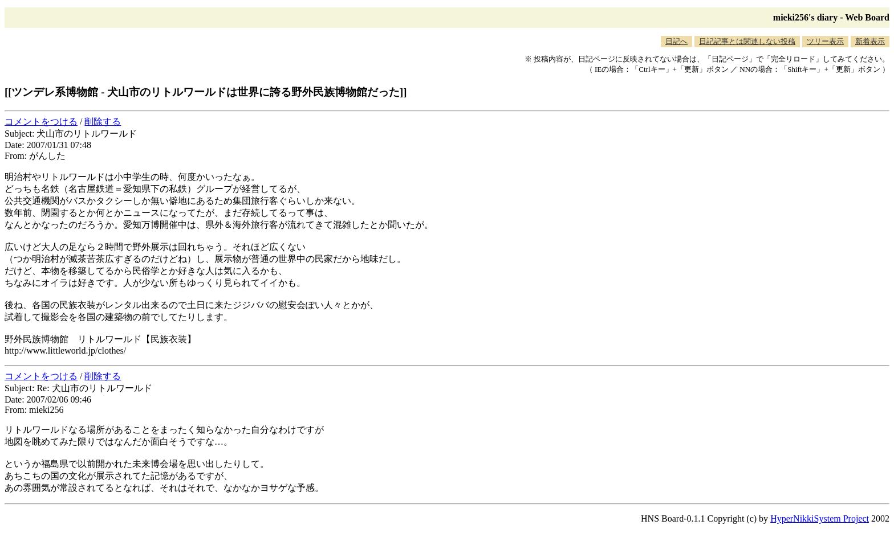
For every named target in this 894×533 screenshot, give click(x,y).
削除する (102, 121)
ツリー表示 (825, 41)
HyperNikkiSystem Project (819, 518)
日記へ (676, 41)
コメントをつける (41, 121)
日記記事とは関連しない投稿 (747, 41)
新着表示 (870, 41)
